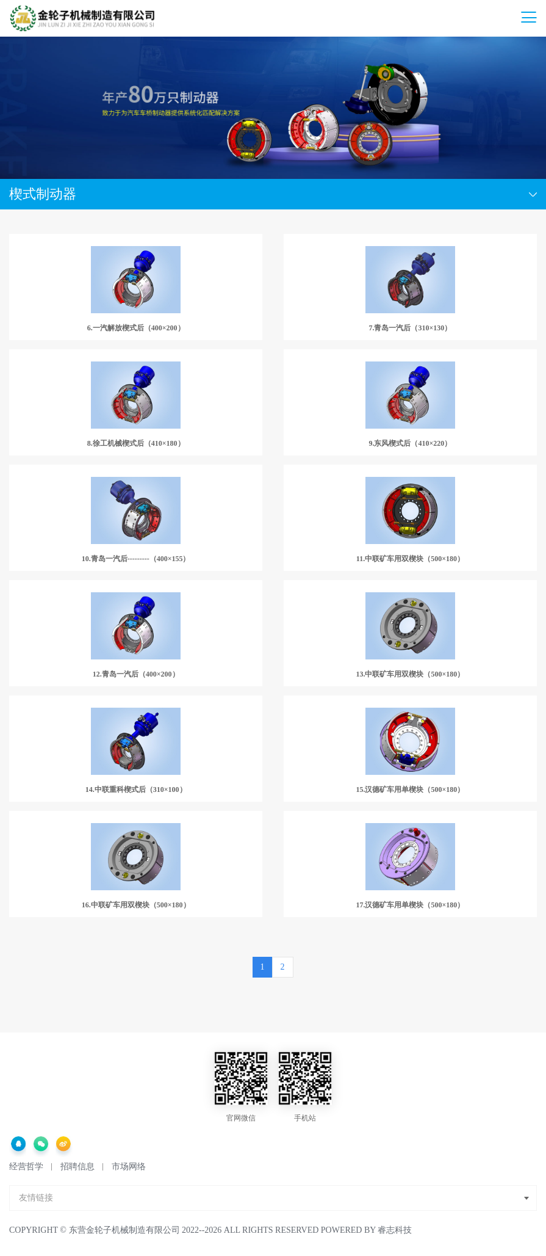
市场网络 (129, 1166)
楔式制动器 (42, 193)
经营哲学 (26, 1166)
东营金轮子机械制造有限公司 (124, 1230)
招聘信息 (77, 1166)
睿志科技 (395, 1230)
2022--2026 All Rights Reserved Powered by (280, 1230)
